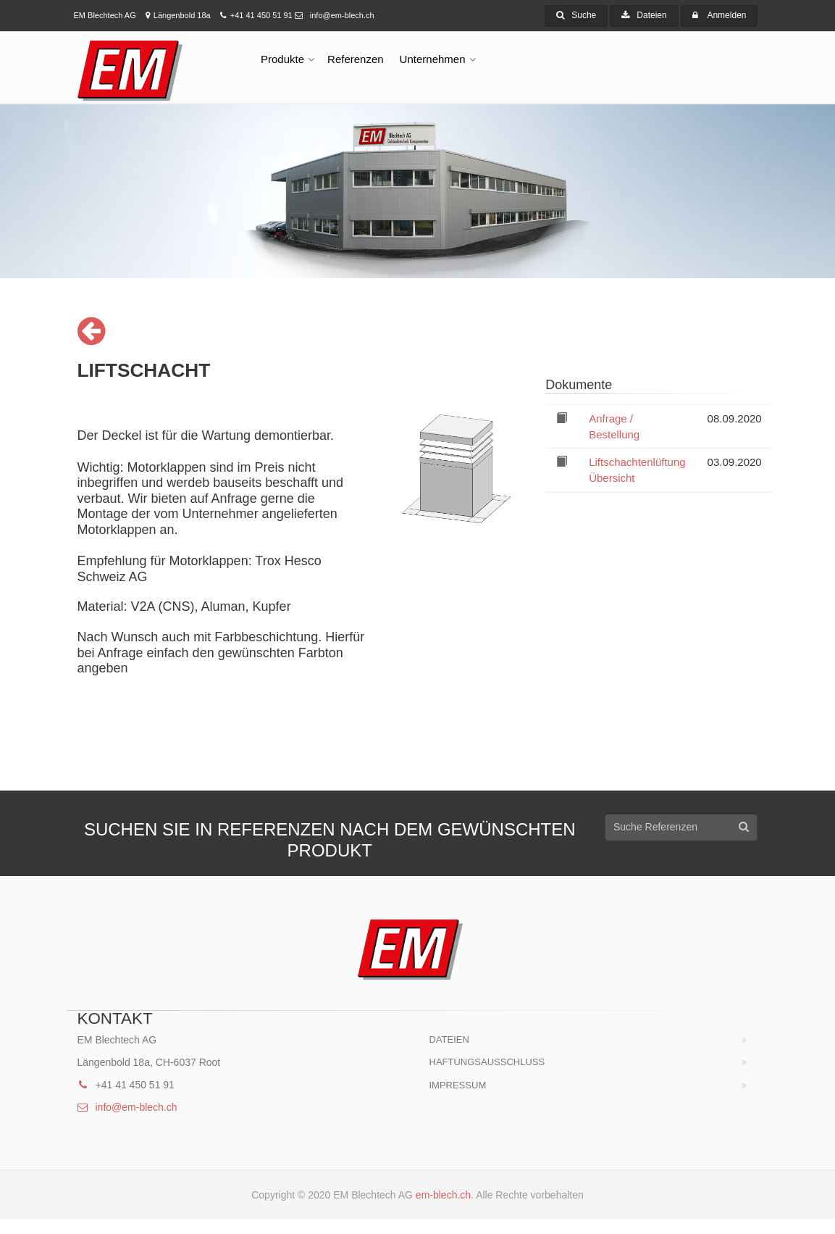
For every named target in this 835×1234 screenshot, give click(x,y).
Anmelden (726, 15)
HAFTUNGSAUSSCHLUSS (487, 1061)
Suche (576, 15)
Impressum (458, 1085)
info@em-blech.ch (334, 15)
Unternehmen (433, 59)
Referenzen (355, 59)
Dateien (643, 15)
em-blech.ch (443, 1195)
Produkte (282, 59)
